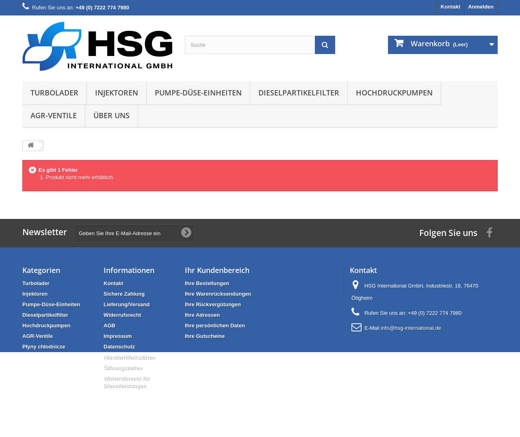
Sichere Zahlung (124, 294)
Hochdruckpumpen (394, 92)
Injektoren (116, 92)
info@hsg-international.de (411, 328)
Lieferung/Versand (127, 304)
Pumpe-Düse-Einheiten (198, 92)
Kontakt (450, 7)
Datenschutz (119, 347)
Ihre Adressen (202, 315)
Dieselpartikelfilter (298, 92)
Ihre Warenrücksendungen (218, 294)
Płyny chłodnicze (43, 347)
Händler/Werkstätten (129, 357)
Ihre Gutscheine (205, 336)
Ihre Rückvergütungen (213, 304)
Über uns (111, 115)
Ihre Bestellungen (207, 283)
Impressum (118, 336)
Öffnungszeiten (123, 368)
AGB (109, 325)
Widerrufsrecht (122, 315)
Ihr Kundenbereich (217, 270)
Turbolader (54, 92)
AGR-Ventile (53, 115)
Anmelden (481, 7)
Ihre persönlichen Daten (215, 325)
